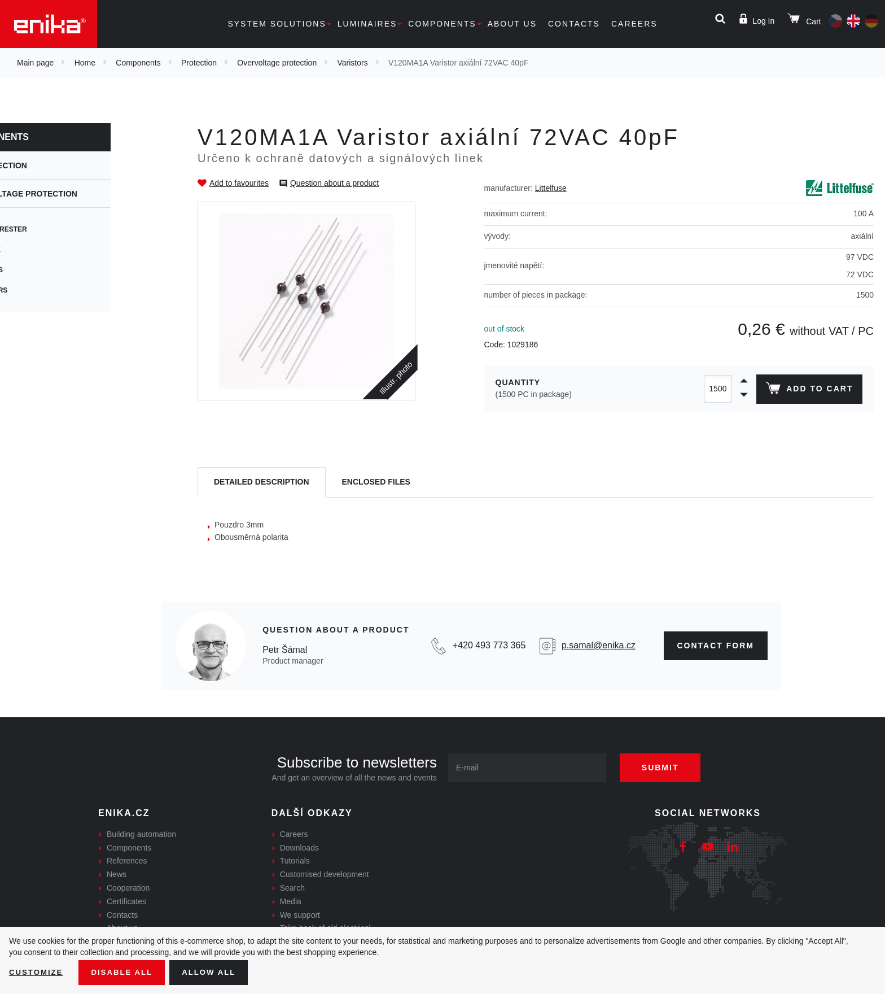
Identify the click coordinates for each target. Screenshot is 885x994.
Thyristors (44, 290)
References (127, 860)
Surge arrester (54, 229)
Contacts (574, 23)
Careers (634, 23)
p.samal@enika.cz (599, 645)
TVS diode (41, 250)
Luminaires (367, 23)
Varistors (352, 62)
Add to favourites (239, 183)
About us (512, 23)
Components (442, 23)
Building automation (141, 834)
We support (300, 914)
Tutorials (295, 860)
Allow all (215, 971)
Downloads (299, 847)
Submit (666, 767)
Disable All (126, 971)
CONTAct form (716, 645)
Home (85, 62)
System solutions (276, 23)
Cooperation (128, 887)
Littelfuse (551, 188)
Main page (35, 62)
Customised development (324, 874)
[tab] (262, 482)
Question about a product (334, 183)
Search (292, 887)
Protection (199, 62)
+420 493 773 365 (489, 645)
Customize (37, 971)
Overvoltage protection (277, 62)
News (116, 874)
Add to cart (808, 390)
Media (290, 901)
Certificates (126, 901)
